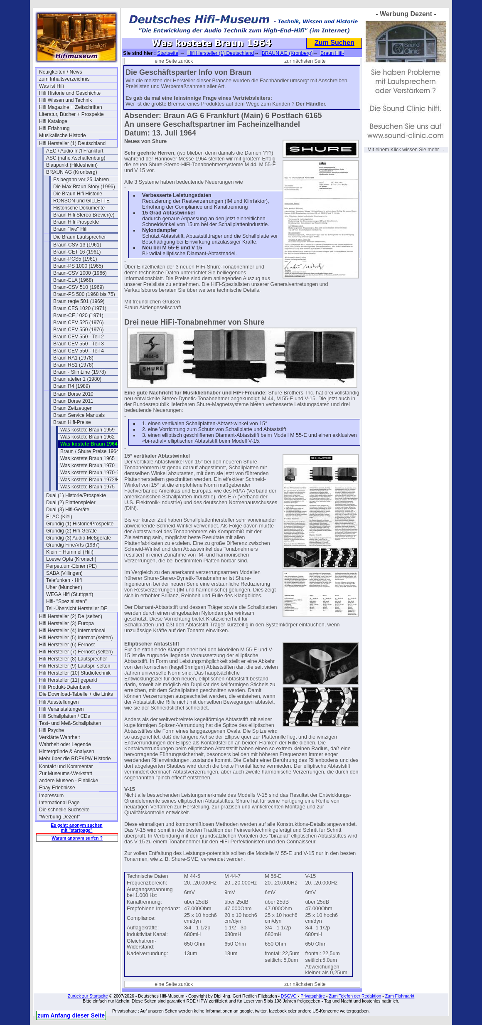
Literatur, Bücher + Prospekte (71, 114)
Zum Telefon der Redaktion (355, 995)
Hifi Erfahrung (54, 128)
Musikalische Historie (62, 135)
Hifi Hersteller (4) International (72, 630)
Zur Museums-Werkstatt (65, 773)
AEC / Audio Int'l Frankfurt (74, 151)
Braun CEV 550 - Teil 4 (78, 351)
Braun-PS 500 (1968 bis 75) (84, 294)
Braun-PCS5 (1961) (75, 259)
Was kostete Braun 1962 (87, 437)
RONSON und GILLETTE (81, 201)
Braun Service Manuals (79, 415)
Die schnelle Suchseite (64, 810)
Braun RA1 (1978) (73, 358)
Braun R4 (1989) (71, 386)
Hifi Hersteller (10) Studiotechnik (75, 673)
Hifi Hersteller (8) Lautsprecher (73, 659)
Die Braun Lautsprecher (79, 237)
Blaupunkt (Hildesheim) (72, 165)
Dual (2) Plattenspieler (71, 502)
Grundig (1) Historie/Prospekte (79, 524)
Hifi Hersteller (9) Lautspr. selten (74, 666)
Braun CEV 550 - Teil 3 (78, 344)
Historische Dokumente (79, 208)
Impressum (51, 795)
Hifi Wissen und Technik (65, 100)
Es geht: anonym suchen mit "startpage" (76, 828)
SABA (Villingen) (64, 573)
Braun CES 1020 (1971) (79, 308)
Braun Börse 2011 (73, 401)
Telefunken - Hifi (64, 580)
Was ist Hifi (51, 86)
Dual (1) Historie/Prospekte (76, 495)
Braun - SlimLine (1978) (79, 372)
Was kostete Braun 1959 (87, 430)
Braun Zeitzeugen (73, 408)
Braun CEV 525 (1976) (78, 322)
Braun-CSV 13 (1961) (77, 245)
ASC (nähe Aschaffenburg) (76, 158)
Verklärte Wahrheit (59, 737)
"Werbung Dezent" (59, 817)
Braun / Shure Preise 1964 (89, 451)
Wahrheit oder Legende (65, 744)
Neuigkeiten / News (60, 72)
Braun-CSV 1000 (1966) (80, 273)
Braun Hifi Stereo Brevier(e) (83, 215)
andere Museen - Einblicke (68, 781)
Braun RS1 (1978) (73, 365)
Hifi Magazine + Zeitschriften (70, 107)
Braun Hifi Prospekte (76, 222)
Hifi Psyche (51, 730)
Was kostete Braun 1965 (87, 458)
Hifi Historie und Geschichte (70, 93)
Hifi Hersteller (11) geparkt (68, 680)
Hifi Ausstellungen (59, 702)
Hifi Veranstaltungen (61, 709)
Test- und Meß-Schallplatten (70, 723)
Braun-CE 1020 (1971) (78, 315)
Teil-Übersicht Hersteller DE (76, 608)
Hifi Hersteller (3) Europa (66, 623)
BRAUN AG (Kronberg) (71, 172)
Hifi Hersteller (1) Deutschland (72, 143)
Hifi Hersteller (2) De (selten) (70, 616)
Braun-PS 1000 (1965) (78, 266)
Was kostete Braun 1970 (87, 465)
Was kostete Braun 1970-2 (89, 473)
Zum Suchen (334, 42)
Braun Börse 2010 (73, 394)
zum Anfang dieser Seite (71, 1015)
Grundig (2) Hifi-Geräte (71, 531)
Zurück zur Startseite (88, 995)
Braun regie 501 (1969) (78, 301)
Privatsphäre (312, 995)
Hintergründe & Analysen (66, 751)
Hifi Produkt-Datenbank (65, 687)
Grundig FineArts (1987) (73, 545)
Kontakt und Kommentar (66, 766)
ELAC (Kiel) (59, 517)
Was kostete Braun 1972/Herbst (95, 480)
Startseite (167, 53)
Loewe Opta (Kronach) (71, 559)
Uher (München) (64, 587)
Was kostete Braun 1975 (87, 487)
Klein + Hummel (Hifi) (69, 552)
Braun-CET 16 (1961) (77, 252)
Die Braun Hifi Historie (77, 194)
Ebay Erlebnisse (57, 788)
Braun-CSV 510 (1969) (78, 287)
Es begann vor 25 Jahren (81, 179)
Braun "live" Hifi (70, 229)
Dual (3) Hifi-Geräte (67, 509)
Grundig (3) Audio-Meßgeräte (78, 538)
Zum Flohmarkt (400, 995)
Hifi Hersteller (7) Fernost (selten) (76, 652)
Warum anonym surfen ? (77, 837)
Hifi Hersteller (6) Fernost (67, 645)
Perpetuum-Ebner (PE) (71, 566)
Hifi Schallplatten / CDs (64, 716)
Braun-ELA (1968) (73, 280)
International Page (59, 803)
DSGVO (289, 995)
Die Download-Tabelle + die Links (76, 694)
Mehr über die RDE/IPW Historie (75, 758)
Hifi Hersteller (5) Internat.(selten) (76, 638)
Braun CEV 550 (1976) (78, 330)
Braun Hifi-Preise (72, 422)
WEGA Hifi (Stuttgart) (69, 594)
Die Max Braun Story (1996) (84, 187)
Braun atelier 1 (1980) (77, 379)
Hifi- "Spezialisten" (66, 601)
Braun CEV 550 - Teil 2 (78, 337)
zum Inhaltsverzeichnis (64, 79)
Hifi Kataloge (53, 121)
